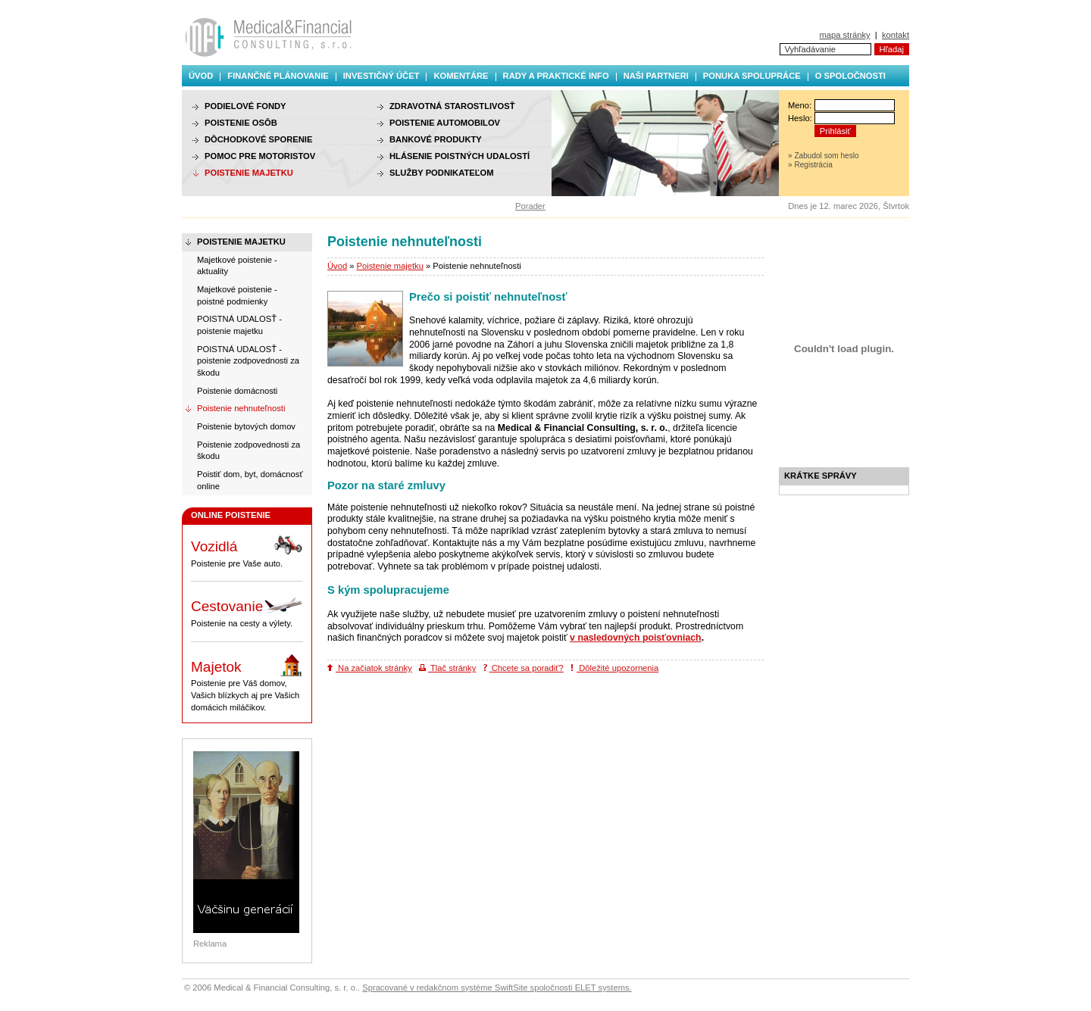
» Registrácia (810, 165)
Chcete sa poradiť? (523, 667)
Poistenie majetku (390, 265)
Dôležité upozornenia (614, 667)
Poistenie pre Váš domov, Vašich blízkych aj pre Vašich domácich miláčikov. (247, 683)
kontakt (895, 34)
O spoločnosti (850, 75)
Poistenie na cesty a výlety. (247, 610)
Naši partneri (656, 75)
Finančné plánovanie (277, 75)
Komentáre (460, 75)
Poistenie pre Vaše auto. (247, 550)
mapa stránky (844, 34)
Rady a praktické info (556, 75)
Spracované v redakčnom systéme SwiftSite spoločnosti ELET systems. (496, 987)
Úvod (201, 75)
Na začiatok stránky (369, 667)
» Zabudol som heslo (823, 155)
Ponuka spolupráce (752, 75)
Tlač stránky (447, 667)
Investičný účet (381, 75)
